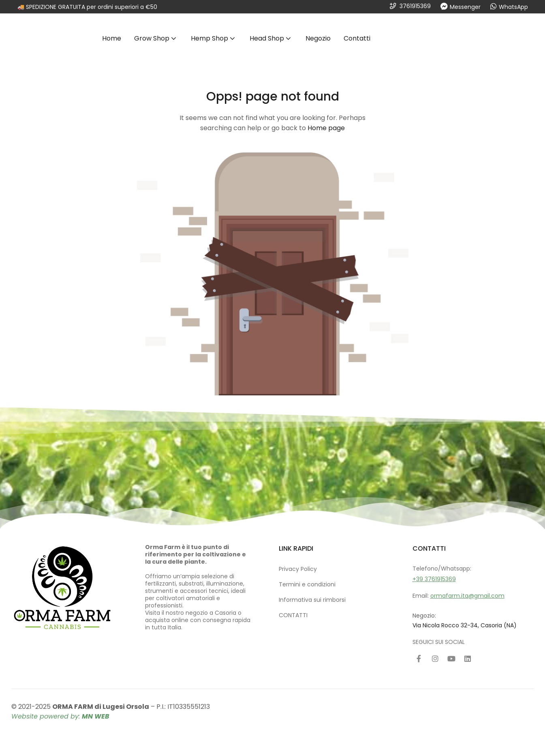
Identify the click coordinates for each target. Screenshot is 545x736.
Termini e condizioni (307, 584)
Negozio (318, 38)
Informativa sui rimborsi (312, 600)
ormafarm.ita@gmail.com (467, 596)
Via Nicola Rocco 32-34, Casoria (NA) (464, 625)
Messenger (465, 7)
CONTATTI (293, 615)
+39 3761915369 (434, 579)
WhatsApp (513, 7)
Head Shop (271, 38)
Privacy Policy (298, 569)
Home (111, 38)
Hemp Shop (214, 38)
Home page (326, 128)
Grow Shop (156, 38)
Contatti (357, 38)
